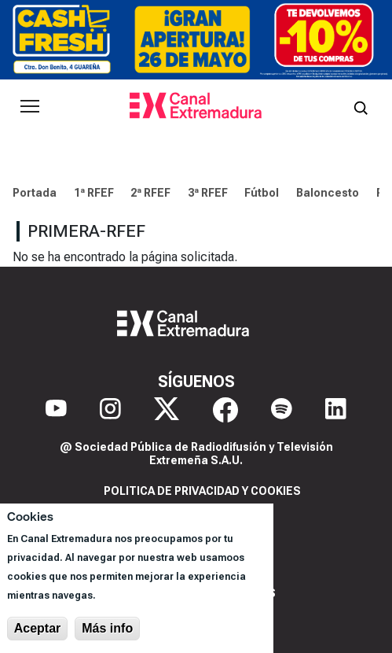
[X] (166, 409)
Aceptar (37, 628)
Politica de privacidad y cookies (202, 491)
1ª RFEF (94, 192)
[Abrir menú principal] (30, 106)
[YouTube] (56, 409)
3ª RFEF (208, 192)
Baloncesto (327, 192)
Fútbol (261, 192)
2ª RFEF (150, 192)
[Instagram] (110, 409)
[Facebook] (225, 409)
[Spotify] (281, 409)
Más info (107, 628)
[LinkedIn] (335, 409)
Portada (35, 192)
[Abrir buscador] (360, 106)
